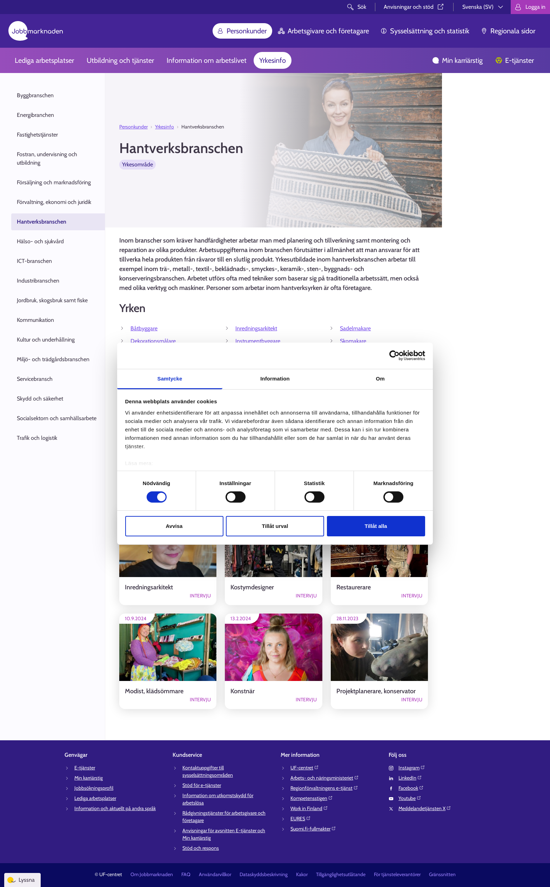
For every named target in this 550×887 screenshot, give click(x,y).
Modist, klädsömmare (154, 691)
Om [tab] (380, 378)
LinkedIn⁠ (410, 778)
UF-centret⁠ (304, 767)
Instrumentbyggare (257, 341)
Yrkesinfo (272, 60)
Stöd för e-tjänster (201, 785)
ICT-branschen (34, 261)
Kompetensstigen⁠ (311, 798)
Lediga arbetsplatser (44, 60)
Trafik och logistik (37, 438)
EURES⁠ (300, 818)
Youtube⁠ (409, 798)
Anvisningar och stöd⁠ (414, 7)
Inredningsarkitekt (256, 328)
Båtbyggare (143, 328)
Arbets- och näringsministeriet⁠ (324, 778)
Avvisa (174, 526)
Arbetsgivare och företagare (323, 31)
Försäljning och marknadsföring (54, 182)
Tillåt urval (275, 526)
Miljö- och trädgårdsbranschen (53, 359)
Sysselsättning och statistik (424, 31)
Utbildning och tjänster (120, 60)
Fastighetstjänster (37, 134)
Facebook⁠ (411, 788)
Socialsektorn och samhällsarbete (56, 418)
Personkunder (242, 31)
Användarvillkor (215, 874)
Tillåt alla (376, 526)
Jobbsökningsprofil (93, 788)
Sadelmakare (355, 328)
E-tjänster (514, 60)
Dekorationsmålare (153, 341)
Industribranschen (38, 280)
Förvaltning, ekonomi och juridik (54, 202)
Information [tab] (275, 378)
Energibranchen (35, 115)
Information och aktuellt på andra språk (115, 808)
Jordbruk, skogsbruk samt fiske (52, 300)
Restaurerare (353, 587)
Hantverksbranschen (41, 221)
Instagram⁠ (411, 767)
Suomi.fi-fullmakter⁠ (313, 829)
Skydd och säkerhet (40, 398)
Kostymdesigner (252, 587)
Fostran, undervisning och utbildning (47, 158)
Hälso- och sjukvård (40, 241)
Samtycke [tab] (169, 378)
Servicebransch (35, 379)
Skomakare (353, 341)
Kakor (302, 874)
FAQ (185, 874)
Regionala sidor (508, 31)
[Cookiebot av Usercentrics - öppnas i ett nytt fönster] (394, 355)
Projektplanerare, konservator (376, 691)
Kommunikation (35, 320)
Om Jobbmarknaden (151, 874)
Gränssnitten (442, 874)
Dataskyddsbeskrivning (264, 874)
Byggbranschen (35, 95)
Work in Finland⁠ (309, 808)
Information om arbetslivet (207, 60)
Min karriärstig (457, 60)
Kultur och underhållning (46, 339)
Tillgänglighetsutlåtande (340, 874)
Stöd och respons (200, 848)
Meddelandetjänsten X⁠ (424, 808)
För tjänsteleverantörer (397, 874)
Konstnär (242, 691)
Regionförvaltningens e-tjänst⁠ (324, 788)
